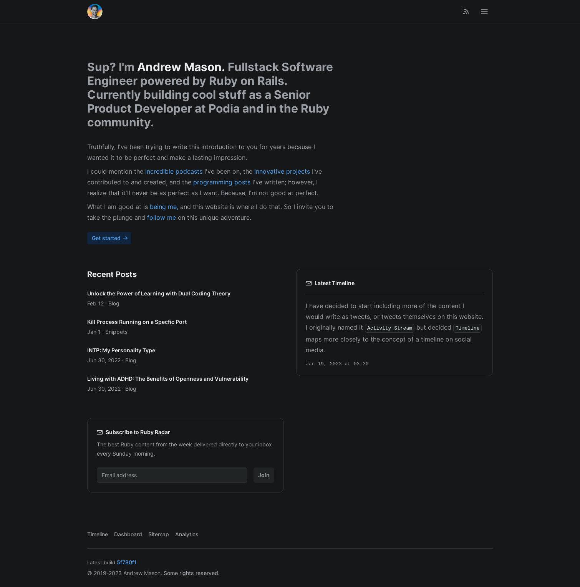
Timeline (97, 534)
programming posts (221, 182)
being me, (164, 207)
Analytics (187, 534)
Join (264, 475)
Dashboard (128, 534)
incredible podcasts (173, 171)
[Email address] (172, 475)
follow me (161, 217)
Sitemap (158, 534)
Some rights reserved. (192, 573)
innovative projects (282, 171)
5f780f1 (127, 562)
